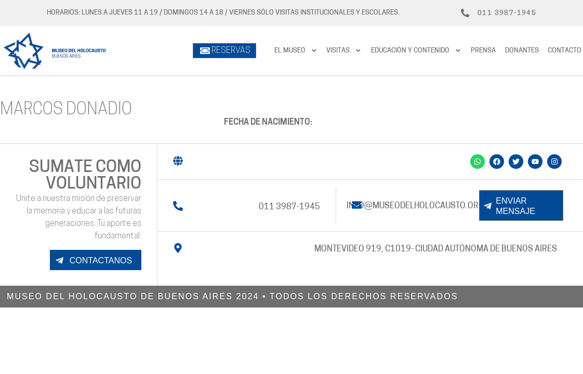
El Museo (295, 50)
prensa (483, 50)
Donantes (522, 50)
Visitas (344, 50)
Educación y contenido (416, 50)
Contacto (564, 50)
